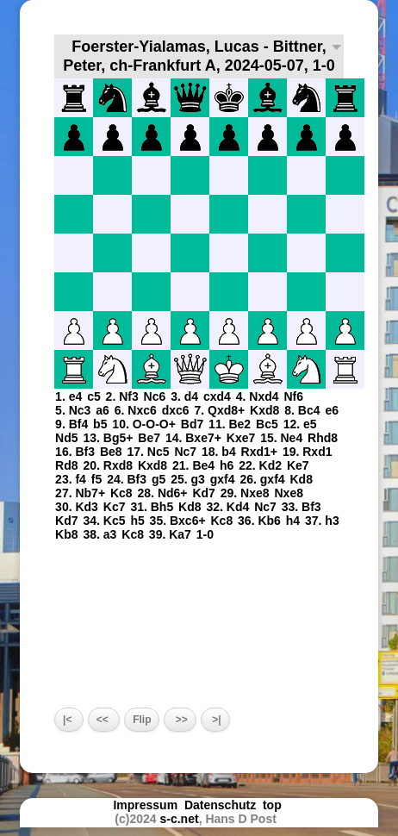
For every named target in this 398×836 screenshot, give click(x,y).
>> (179, 720)
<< (103, 720)
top (274, 805)
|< (69, 720)
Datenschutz (220, 805)
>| (215, 720)
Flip (142, 720)
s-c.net (179, 819)
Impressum (145, 805)
